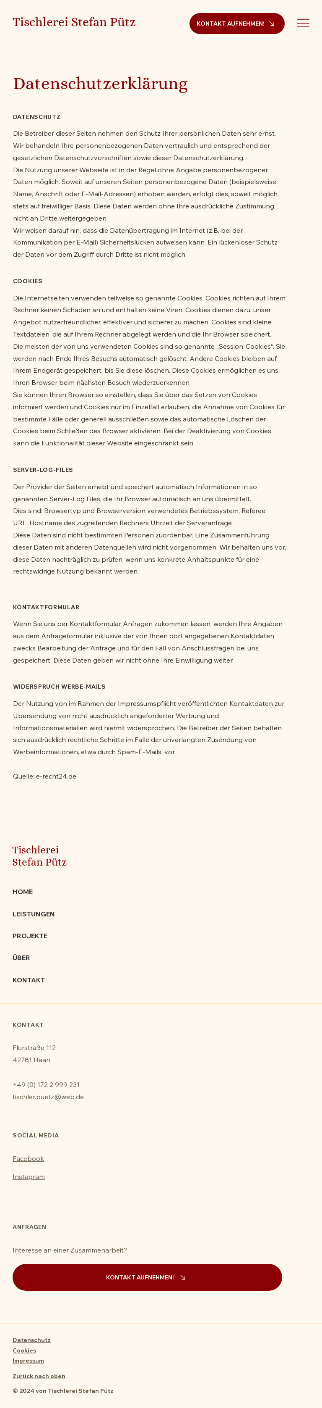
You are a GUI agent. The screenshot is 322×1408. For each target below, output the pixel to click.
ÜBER (21, 957)
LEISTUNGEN (34, 914)
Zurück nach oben (39, 1376)
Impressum (28, 1360)
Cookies (24, 1350)
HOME (23, 891)
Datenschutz (32, 1340)
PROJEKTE (30, 936)
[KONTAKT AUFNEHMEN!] (237, 23)
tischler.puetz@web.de (48, 1096)
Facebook (28, 1158)
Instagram (29, 1176)
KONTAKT (29, 980)
